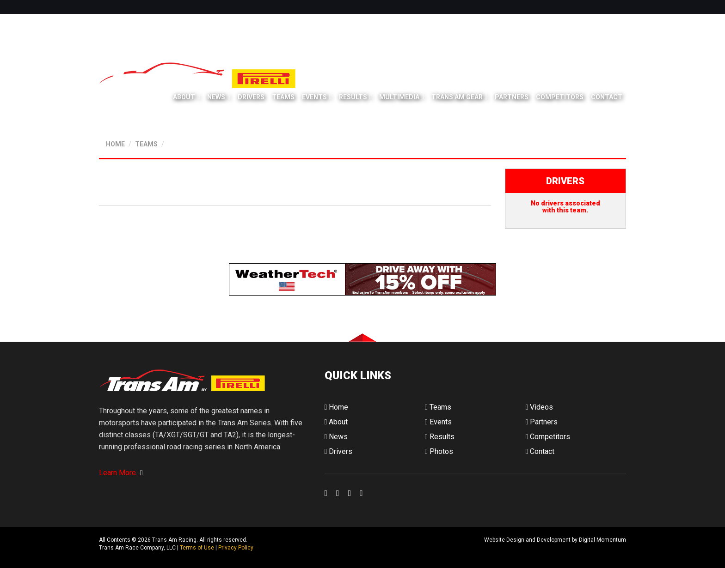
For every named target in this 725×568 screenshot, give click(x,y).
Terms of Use (197, 547)
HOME (115, 144)
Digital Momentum (337, 547)
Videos (539, 407)
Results (353, 97)
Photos (439, 451)
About (184, 97)
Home (337, 407)
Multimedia (399, 97)
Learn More (121, 472)
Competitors (560, 97)
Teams (283, 97)
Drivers (251, 97)
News (216, 97)
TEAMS (146, 144)
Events (314, 97)
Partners (511, 97)
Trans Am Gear (457, 97)
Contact (606, 97)
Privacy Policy (235, 547)
